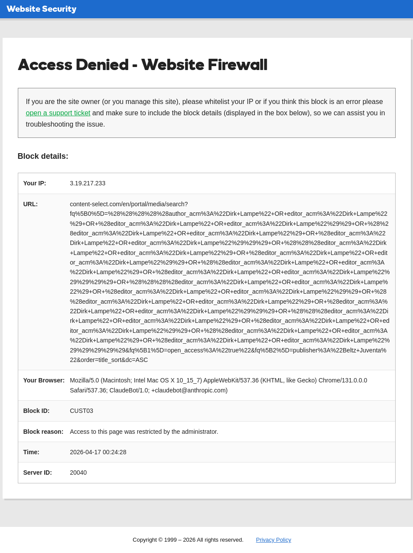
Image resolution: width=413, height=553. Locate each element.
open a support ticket (58, 113)
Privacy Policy (273, 539)
